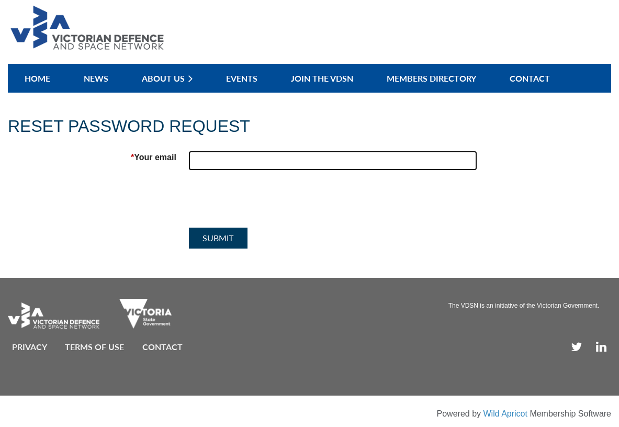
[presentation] (268, 203)
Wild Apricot (505, 413)
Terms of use (94, 347)
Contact (162, 347)
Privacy (29, 347)
